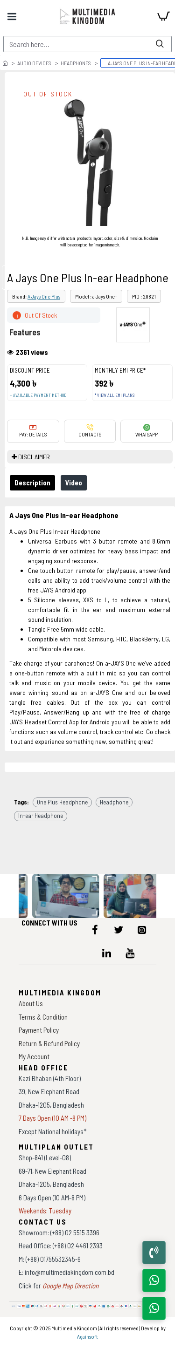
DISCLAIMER (34, 457)
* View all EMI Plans (114, 395)
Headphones (76, 63)
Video (73, 482)
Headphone (114, 802)
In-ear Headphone (40, 815)
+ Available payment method (38, 395)
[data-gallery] (66, 896)
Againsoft (87, 1336)
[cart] (163, 16)
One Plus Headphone (62, 802)
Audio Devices (34, 63)
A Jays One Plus (44, 296)
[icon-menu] (95, 929)
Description (32, 482)
